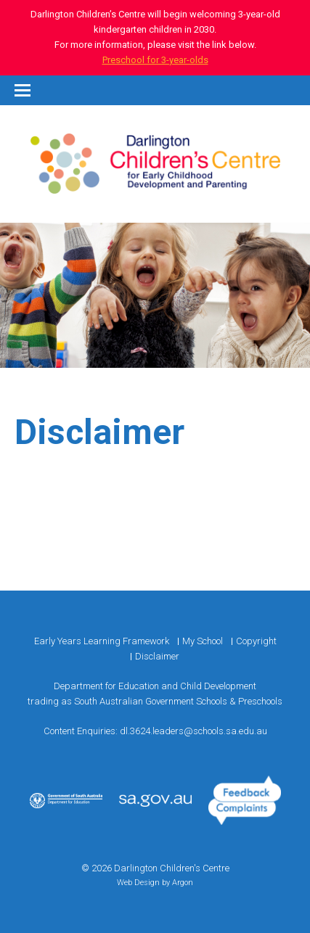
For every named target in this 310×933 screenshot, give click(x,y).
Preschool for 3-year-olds (155, 59)
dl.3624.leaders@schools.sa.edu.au (193, 731)
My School (202, 641)
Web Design (138, 882)
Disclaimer (157, 656)
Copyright (256, 641)
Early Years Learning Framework (101, 641)
